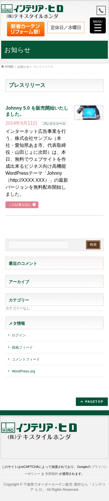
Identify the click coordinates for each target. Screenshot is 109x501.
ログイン (19, 336)
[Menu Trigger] (98, 25)
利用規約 (51, 473)
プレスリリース (54, 123)
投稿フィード (22, 347)
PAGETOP (94, 401)
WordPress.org (23, 371)
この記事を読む (20, 204)
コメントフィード (26, 359)
